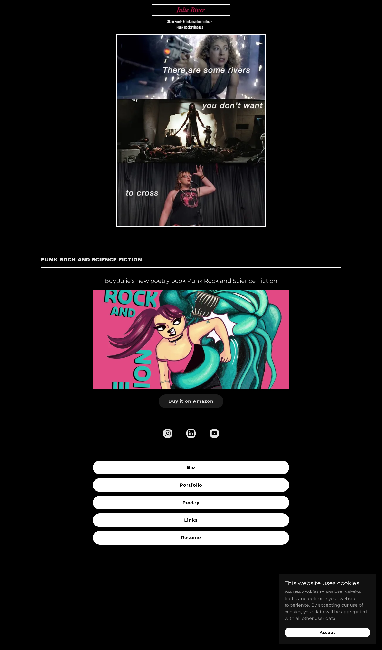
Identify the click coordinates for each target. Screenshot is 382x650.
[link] (191, 6)
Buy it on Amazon (190, 401)
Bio (191, 467)
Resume (191, 537)
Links (191, 520)
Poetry (191, 502)
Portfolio (191, 485)
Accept (327, 632)
